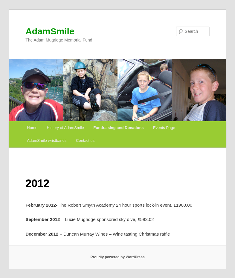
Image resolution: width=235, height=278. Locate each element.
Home (32, 127)
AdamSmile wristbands (46, 140)
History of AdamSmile (65, 127)
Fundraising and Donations (118, 127)
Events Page (164, 127)
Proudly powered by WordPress (117, 257)
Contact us (85, 140)
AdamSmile (49, 31)
